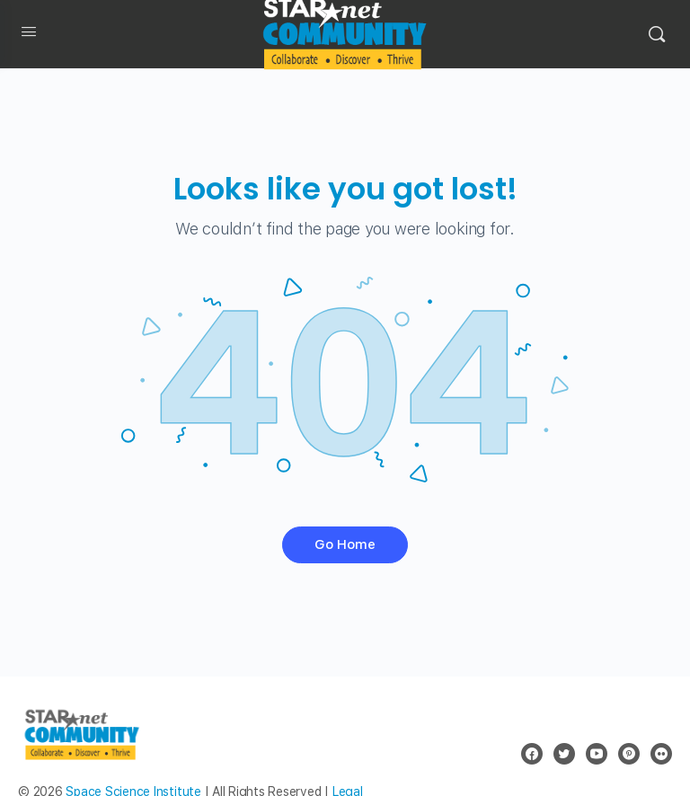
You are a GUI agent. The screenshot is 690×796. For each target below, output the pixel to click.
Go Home (345, 544)
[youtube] (596, 754)
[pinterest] (629, 754)
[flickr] (661, 754)
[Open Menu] (29, 35)
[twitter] (564, 754)
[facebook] (532, 754)
